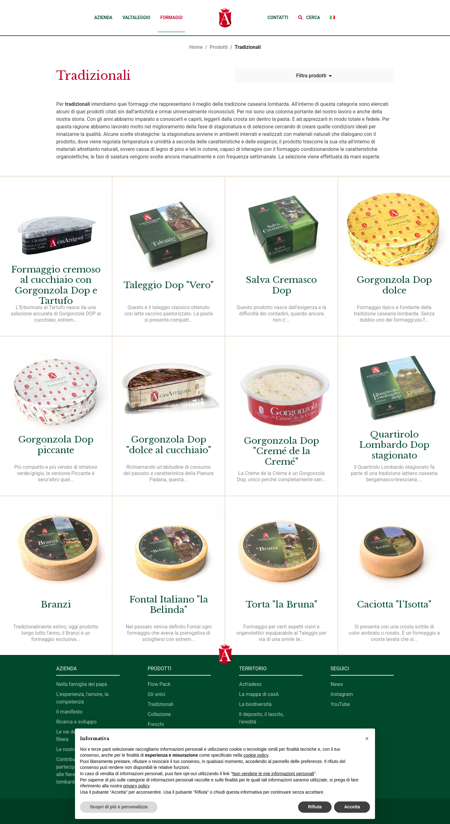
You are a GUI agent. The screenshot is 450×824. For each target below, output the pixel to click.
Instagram (342, 694)
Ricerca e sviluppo (76, 722)
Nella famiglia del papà (81, 684)
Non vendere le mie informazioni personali (273, 773)
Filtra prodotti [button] (314, 76)
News (337, 684)
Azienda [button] (103, 17)
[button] (309, 17)
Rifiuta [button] (315, 806)
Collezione (159, 714)
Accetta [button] (352, 806)
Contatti (278, 17)
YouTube (340, 704)
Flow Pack (159, 684)
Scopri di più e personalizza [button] (119, 806)
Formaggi (171, 17)
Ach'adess (250, 684)
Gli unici (156, 694)
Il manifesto (69, 712)
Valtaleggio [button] (136, 17)
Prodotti (219, 47)
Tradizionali (160, 704)
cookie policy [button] (255, 755)
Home (195, 47)
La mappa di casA (259, 694)
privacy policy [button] (136, 785)
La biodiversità (255, 704)
